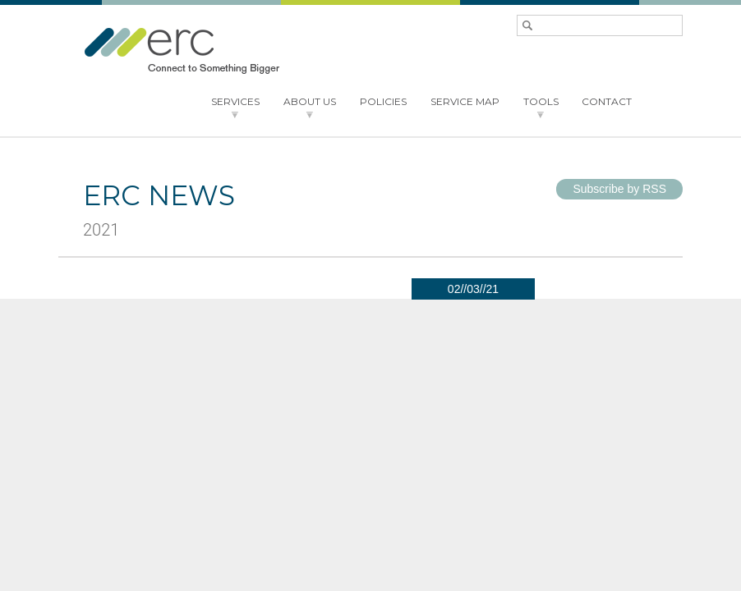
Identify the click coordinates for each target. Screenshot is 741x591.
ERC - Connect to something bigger (181, 51)
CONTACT (607, 101)
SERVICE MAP (464, 101)
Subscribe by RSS (619, 188)
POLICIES (383, 101)
